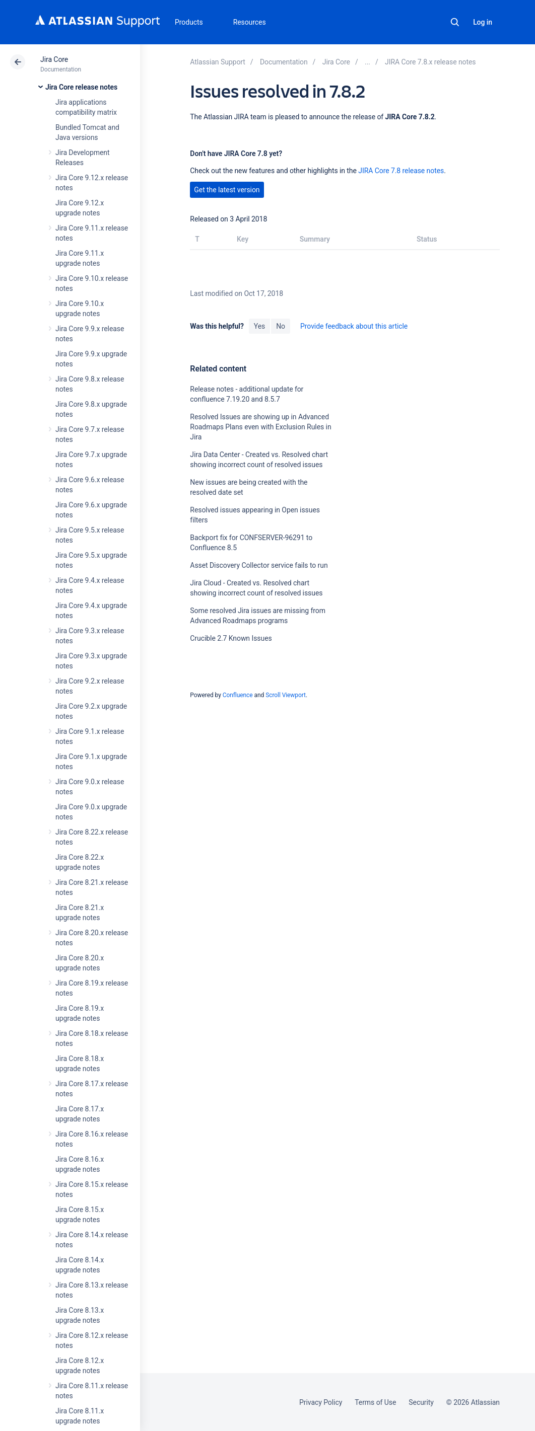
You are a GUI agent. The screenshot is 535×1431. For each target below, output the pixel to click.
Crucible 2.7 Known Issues (231, 638)
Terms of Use (375, 1402)
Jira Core (54, 59)
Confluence (238, 695)
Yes (259, 326)
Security (421, 1402)
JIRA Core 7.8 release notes (401, 171)
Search (455, 22)
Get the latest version (226, 190)
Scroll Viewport (285, 695)
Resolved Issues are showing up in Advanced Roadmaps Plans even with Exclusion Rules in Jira (260, 427)
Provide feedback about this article (354, 326)
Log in (482, 22)
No (280, 326)
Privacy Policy (320, 1402)
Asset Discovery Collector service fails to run (258, 565)
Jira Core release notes (81, 87)
